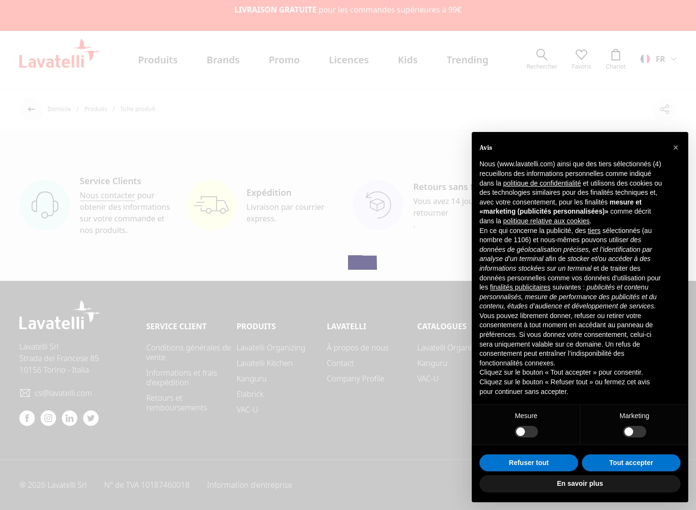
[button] (675, 147)
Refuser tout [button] (529, 462)
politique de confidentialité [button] (542, 183)
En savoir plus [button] (580, 483)
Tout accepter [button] (631, 462)
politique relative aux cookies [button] (546, 221)
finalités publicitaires (520, 287)
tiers (594, 230)
